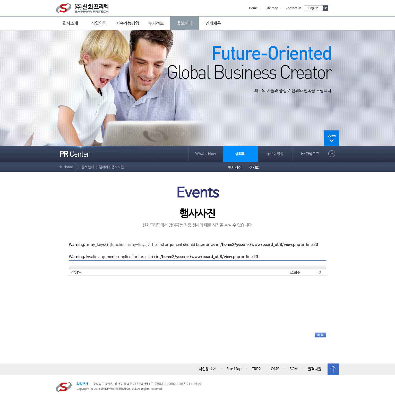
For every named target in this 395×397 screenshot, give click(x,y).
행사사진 (235, 168)
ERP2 (256, 369)
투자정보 (156, 23)
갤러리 (240, 154)
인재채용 (213, 23)
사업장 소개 (207, 369)
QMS (275, 369)
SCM (293, 369)
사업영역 (99, 23)
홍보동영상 (275, 154)
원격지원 (314, 369)
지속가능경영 (127, 23)
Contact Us (293, 8)
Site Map (271, 8)
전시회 (254, 168)
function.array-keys (128, 245)
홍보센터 (184, 23)
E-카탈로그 (310, 154)
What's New (205, 154)
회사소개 (70, 23)
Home (253, 8)
